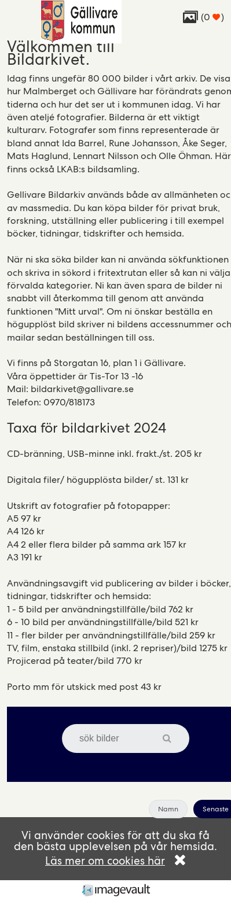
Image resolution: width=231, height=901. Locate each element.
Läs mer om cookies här (105, 860)
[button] (173, 738)
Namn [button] (168, 809)
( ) (203, 17)
